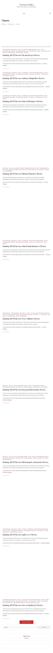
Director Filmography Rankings (29, 49)
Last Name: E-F (39, 242)
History (38, 51)
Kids (4, 602)
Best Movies (14, 49)
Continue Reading (7, 400)
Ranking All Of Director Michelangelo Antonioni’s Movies (25, 462)
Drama (38, 49)
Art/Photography (15, 313)
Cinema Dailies (26, 4)
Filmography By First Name (9, 51)
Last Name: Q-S (40, 97)
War (38, 602)
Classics (19, 49)
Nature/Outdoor (19, 52)
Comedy (33, 313)
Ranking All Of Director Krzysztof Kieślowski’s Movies (24, 390)
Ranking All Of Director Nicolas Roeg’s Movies (21, 55)
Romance (26, 52)
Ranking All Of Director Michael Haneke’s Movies (22, 174)
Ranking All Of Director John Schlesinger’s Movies (23, 101)
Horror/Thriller (44, 51)
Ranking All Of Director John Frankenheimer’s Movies (24, 246)
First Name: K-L (19, 387)
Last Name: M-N (44, 74)
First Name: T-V (36, 314)
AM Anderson (6, 68)
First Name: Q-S (40, 530)
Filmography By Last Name (22, 51)
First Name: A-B (32, 74)
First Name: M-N (32, 51)
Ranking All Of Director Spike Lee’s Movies (20, 535)
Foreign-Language (32, 169)
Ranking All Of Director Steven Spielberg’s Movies (23, 605)
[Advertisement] (26, 37)
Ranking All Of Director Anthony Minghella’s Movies (23, 78)
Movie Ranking (12, 52)
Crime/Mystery (25, 72)
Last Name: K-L (36, 387)
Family (42, 49)
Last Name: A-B (41, 458)
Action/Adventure (7, 49)
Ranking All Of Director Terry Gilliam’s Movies (21, 319)
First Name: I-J (32, 97)
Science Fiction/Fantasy (21, 316)
